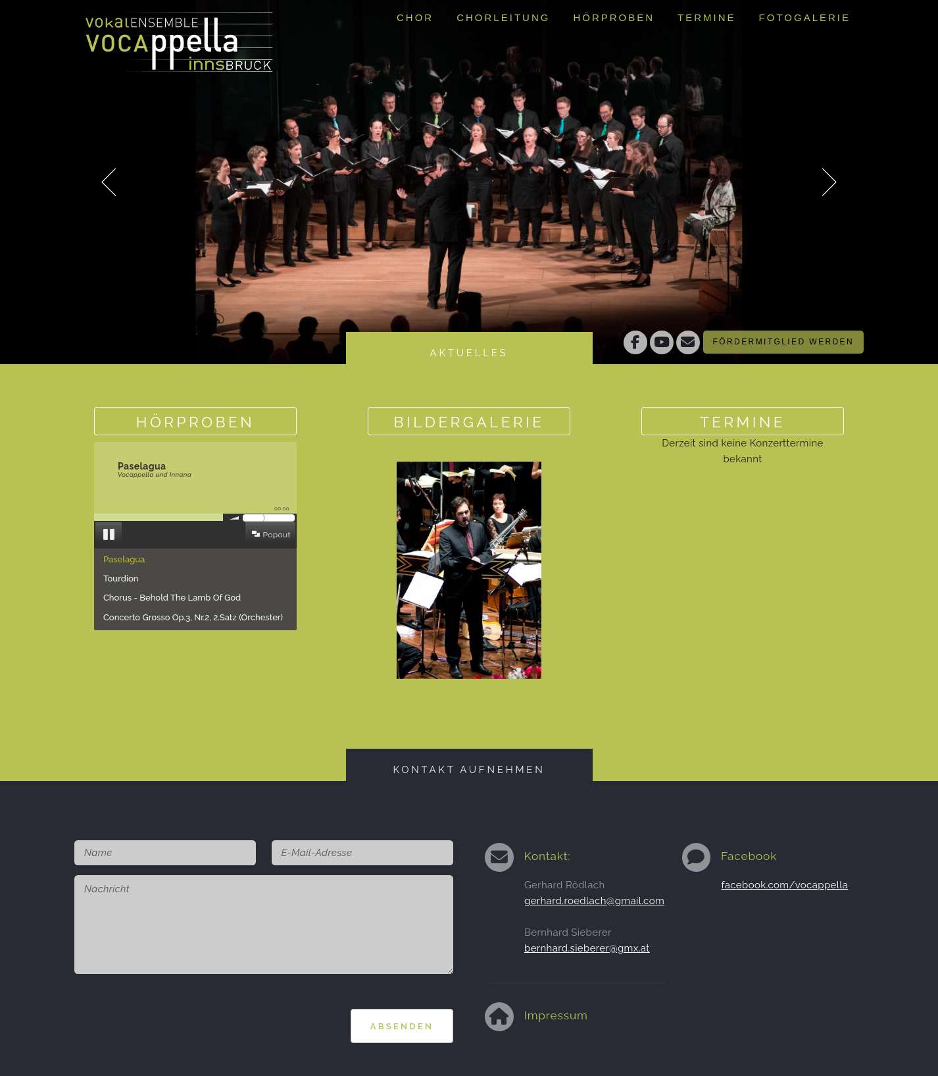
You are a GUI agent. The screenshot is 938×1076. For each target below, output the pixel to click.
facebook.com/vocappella (785, 885)
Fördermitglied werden (783, 341)
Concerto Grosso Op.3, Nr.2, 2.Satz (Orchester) (193, 617)
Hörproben (613, 17)
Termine (707, 17)
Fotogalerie (805, 17)
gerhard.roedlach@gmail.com (594, 901)
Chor (415, 17)
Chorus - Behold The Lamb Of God (172, 598)
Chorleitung (503, 17)
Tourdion (120, 578)
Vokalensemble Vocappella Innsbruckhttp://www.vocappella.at (179, 36)
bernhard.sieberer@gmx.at (587, 948)
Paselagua (124, 559)
